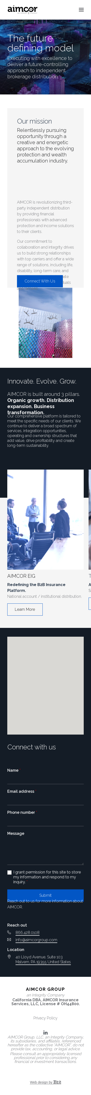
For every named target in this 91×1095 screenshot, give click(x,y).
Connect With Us (40, 284)
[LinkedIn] (45, 1032)
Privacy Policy (45, 1018)
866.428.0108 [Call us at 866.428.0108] (28, 971)
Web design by (45, 1082)
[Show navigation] (80, 9)
